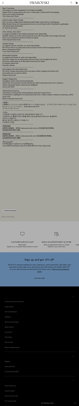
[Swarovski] (39, 2)
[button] (38, 366)
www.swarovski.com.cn (30, 163)
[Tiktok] (46, 382)
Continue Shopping (10, 245)
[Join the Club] (39, 313)
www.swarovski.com (22, 47)
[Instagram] (37, 382)
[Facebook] (28, 382)
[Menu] (3, 3)
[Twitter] (51, 382)
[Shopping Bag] (76, 3)
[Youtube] (42, 382)
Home (4, 251)
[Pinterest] (32, 382)
